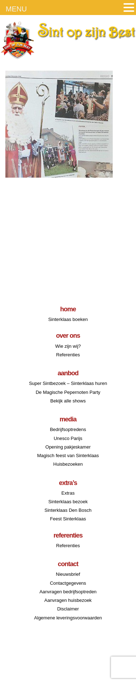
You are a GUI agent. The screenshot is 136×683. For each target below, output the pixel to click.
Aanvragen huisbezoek (68, 600)
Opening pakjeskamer (68, 447)
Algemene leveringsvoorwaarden (68, 617)
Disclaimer (68, 609)
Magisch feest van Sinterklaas (68, 455)
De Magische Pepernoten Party (68, 392)
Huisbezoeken (68, 464)
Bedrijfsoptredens (68, 429)
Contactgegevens (68, 583)
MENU (16, 9)
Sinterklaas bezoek (68, 501)
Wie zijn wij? (68, 346)
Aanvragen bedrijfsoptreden (68, 591)
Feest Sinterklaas (68, 518)
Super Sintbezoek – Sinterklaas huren (68, 383)
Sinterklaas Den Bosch (68, 510)
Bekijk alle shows (68, 401)
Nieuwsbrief (68, 574)
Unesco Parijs (68, 438)
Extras (68, 493)
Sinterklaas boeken (68, 319)
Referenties (68, 354)
